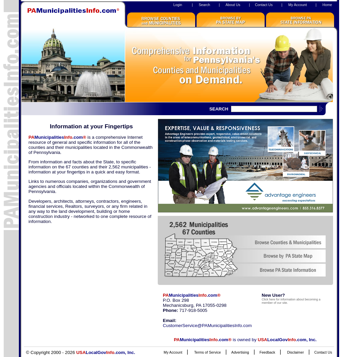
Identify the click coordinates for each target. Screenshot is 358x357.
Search (204, 5)
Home (327, 5)
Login (177, 5)
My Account (297, 5)
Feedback (267, 352)
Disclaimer (295, 352)
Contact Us (264, 5)
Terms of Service (207, 352)
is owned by (245, 339)
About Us (233, 5)
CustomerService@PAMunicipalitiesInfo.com (207, 325)
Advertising (240, 352)
